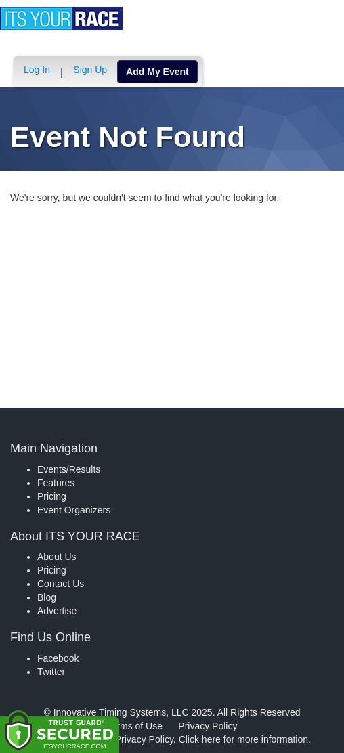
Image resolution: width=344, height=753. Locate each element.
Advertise (57, 610)
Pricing (51, 496)
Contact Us (60, 583)
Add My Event (157, 71)
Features (55, 482)
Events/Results (68, 469)
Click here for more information (243, 739)
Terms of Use (135, 725)
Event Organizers (73, 509)
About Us (57, 556)
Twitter (51, 671)
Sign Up (90, 69)
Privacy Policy (207, 725)
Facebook (58, 658)
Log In (37, 69)
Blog (46, 597)
